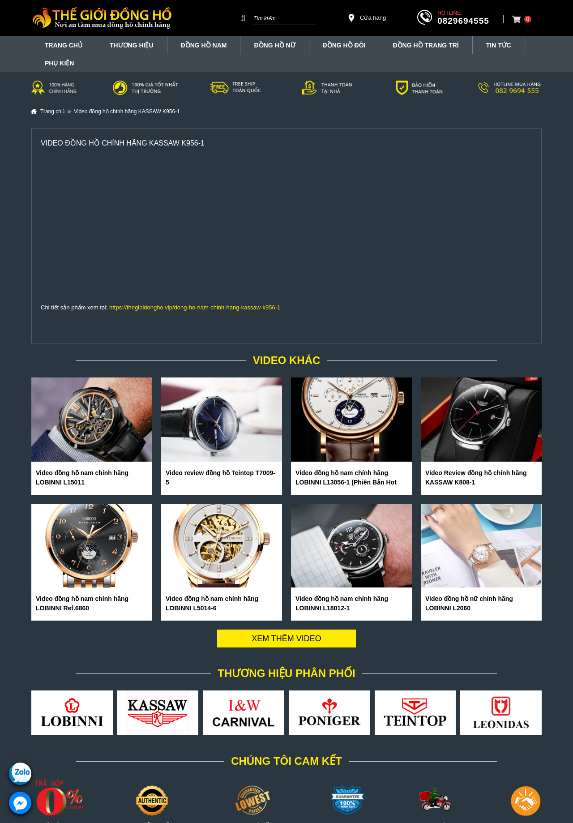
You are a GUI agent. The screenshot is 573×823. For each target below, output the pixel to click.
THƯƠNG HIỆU (132, 45)
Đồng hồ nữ (274, 45)
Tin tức (498, 45)
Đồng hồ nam (204, 45)
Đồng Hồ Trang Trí (425, 45)
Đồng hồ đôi (344, 45)
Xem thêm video (286, 638)
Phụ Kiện (59, 63)
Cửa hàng (366, 18)
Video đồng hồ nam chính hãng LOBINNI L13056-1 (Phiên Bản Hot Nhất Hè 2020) (346, 482)
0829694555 (463, 21)
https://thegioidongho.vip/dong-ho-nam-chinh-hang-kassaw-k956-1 (194, 307)
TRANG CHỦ (63, 45)
